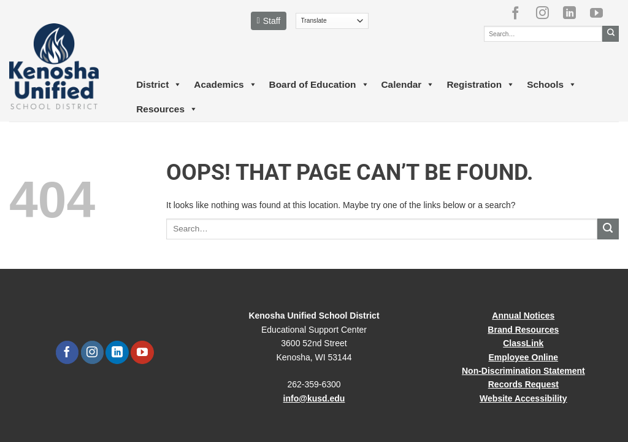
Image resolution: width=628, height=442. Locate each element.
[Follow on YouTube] (601, 13)
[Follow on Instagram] (547, 13)
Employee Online (524, 357)
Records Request (523, 384)
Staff (269, 21)
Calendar (408, 84)
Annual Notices (523, 315)
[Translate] (332, 21)
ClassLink (523, 343)
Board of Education (319, 84)
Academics (225, 84)
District (159, 84)
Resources (166, 109)
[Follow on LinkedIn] (574, 13)
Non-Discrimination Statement (523, 371)
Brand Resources (523, 330)
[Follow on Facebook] (520, 13)
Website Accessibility (523, 398)
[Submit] (610, 34)
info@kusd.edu (314, 398)
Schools (551, 84)
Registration (480, 84)
